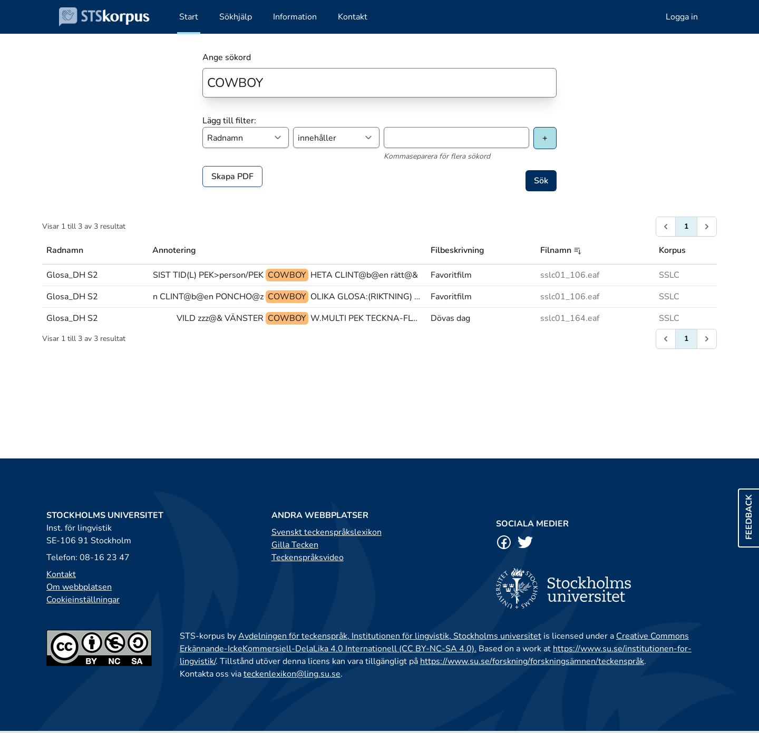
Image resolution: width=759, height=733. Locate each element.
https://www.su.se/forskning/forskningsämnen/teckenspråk (532, 661)
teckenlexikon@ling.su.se (292, 674)
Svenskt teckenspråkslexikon (326, 532)
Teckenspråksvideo (307, 557)
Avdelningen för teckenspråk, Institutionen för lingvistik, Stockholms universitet (389, 636)
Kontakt (61, 574)
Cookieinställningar (83, 599)
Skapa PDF (232, 176)
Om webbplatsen (79, 587)
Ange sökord (226, 57)
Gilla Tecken (294, 545)
